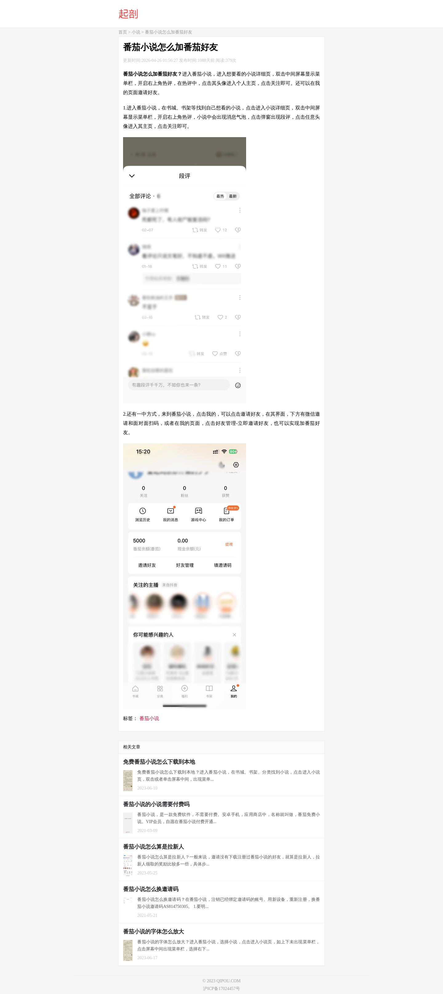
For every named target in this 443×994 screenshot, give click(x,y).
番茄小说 (149, 718)
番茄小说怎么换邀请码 (150, 889)
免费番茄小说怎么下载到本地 (159, 762)
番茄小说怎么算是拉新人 (153, 847)
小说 (136, 32)
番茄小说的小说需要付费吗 (156, 804)
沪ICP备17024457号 (221, 988)
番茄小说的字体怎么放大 (153, 932)
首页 (122, 32)
